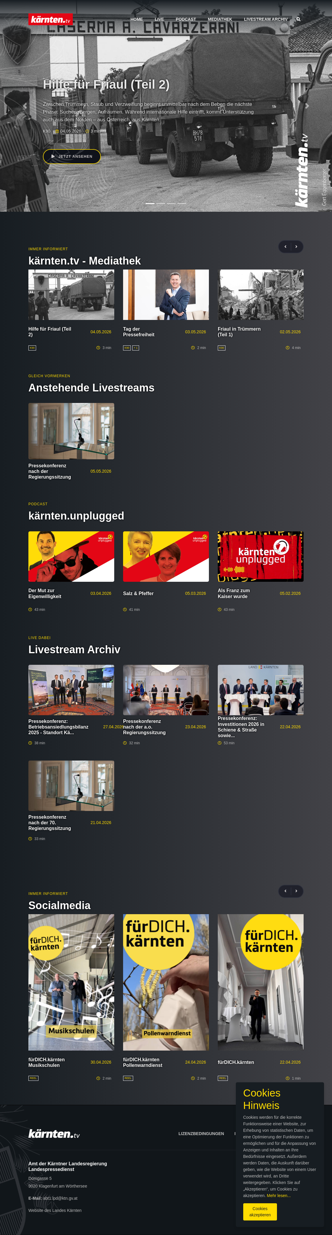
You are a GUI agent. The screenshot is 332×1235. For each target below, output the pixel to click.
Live (159, 19)
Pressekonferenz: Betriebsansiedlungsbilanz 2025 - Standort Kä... (58, 727)
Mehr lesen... (216, 1195)
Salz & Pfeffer (138, 593)
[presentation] (287, 247)
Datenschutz (285, 1133)
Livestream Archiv (266, 19)
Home (136, 19)
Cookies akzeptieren (195, 1208)
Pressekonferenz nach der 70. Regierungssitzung (49, 823)
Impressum (247, 1133)
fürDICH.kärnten (236, 1062)
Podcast (186, 19)
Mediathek (220, 19)
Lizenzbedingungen (201, 1133)
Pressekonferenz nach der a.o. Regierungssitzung (144, 727)
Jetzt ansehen (74, 157)
